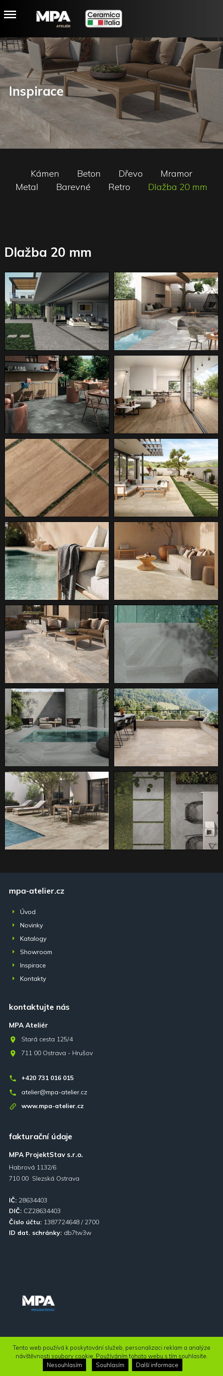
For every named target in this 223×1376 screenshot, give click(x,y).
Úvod (28, 912)
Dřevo (131, 173)
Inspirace (33, 965)
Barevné (73, 187)
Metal (27, 187)
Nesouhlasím (64, 1364)
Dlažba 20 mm (177, 187)
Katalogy (33, 939)
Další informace (157, 1364)
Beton (89, 173)
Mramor (176, 173)
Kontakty (33, 979)
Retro (119, 187)
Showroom (36, 952)
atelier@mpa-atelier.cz (54, 1092)
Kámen (45, 173)
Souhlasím (110, 1364)
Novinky (31, 925)
